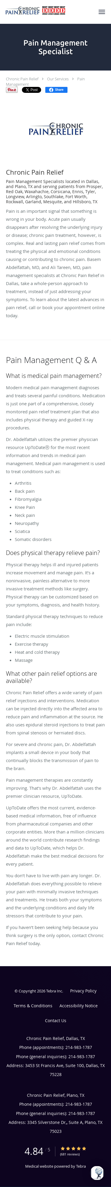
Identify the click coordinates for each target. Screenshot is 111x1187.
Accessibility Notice (78, 1005)
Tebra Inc (54, 991)
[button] (102, 12)
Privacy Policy (83, 991)
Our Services (58, 79)
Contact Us (55, 1020)
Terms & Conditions (33, 1005)
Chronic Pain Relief (22, 79)
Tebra (81, 1166)
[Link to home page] (46, 11)
